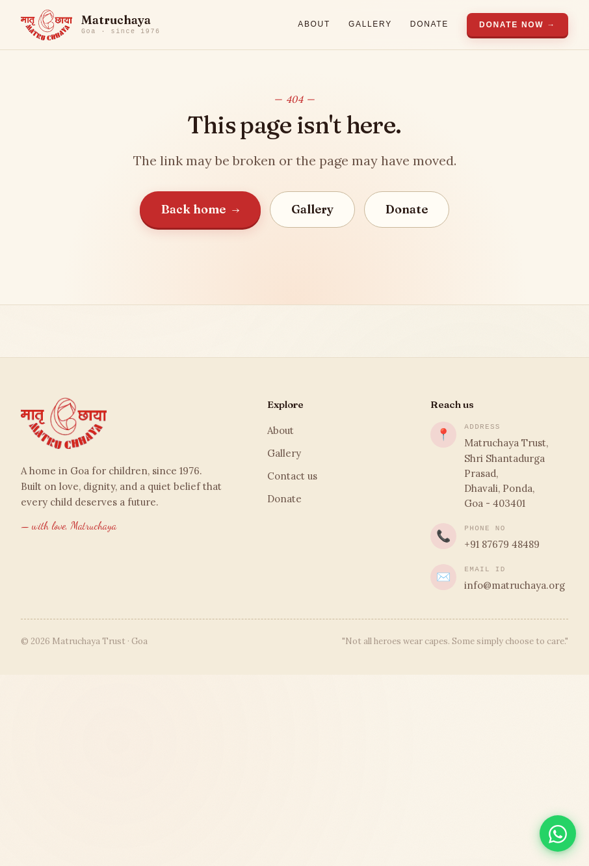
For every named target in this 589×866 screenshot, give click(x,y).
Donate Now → (517, 24)
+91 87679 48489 (502, 544)
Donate (429, 24)
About (314, 24)
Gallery (370, 24)
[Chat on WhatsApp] (558, 833)
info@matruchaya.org (514, 585)
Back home (200, 209)
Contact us (292, 476)
